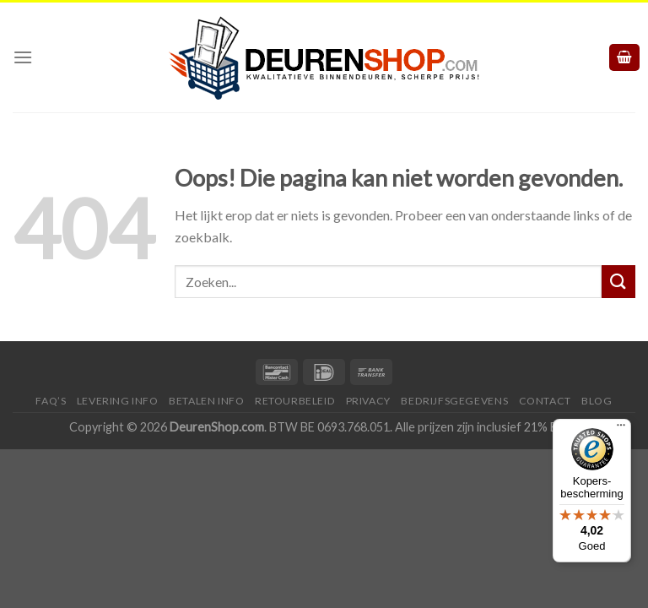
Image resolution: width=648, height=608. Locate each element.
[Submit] (618, 279)
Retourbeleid (295, 399)
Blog (596, 399)
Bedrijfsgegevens (454, 399)
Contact (545, 399)
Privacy (368, 399)
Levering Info (118, 399)
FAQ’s (50, 399)
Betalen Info (206, 399)
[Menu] (23, 55)
